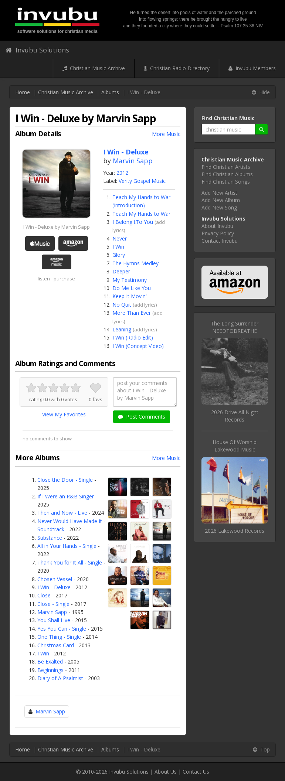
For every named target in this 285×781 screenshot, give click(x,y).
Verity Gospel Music (142, 180)
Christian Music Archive (93, 68)
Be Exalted (50, 661)
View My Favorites (64, 414)
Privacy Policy (217, 233)
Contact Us (196, 771)
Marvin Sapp (133, 160)
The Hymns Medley (135, 263)
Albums (110, 92)
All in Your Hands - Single (66, 545)
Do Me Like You (131, 287)
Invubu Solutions (37, 49)
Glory (118, 254)
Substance (49, 537)
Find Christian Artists (225, 166)
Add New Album (220, 200)
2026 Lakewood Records (234, 530)
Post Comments (141, 416)
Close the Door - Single (65, 479)
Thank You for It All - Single (69, 562)
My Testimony (129, 279)
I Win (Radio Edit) (132, 337)
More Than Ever (131, 312)
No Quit (121, 304)
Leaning (121, 329)
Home (22, 92)
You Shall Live (53, 620)
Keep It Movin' (129, 296)
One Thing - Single (59, 636)
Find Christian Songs (225, 181)
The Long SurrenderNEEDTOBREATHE (234, 327)
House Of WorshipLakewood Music (235, 446)
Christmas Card (55, 645)
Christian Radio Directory (177, 68)
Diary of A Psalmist (60, 678)
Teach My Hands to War (141, 213)
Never (119, 238)
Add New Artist (219, 192)
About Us (166, 771)
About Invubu (217, 225)
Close (44, 595)
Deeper (121, 271)
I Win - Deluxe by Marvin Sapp (56, 227)
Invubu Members (252, 68)
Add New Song (219, 207)
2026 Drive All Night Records (234, 416)
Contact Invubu (219, 240)
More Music (166, 133)
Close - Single (53, 603)
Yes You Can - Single (61, 628)
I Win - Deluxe (54, 587)
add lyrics (145, 304)
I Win (118, 246)
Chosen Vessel (54, 579)
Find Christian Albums (227, 174)
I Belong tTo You (132, 221)
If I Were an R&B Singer (65, 496)
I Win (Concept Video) (138, 345)
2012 (122, 172)
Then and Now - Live (62, 512)
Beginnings (50, 669)
